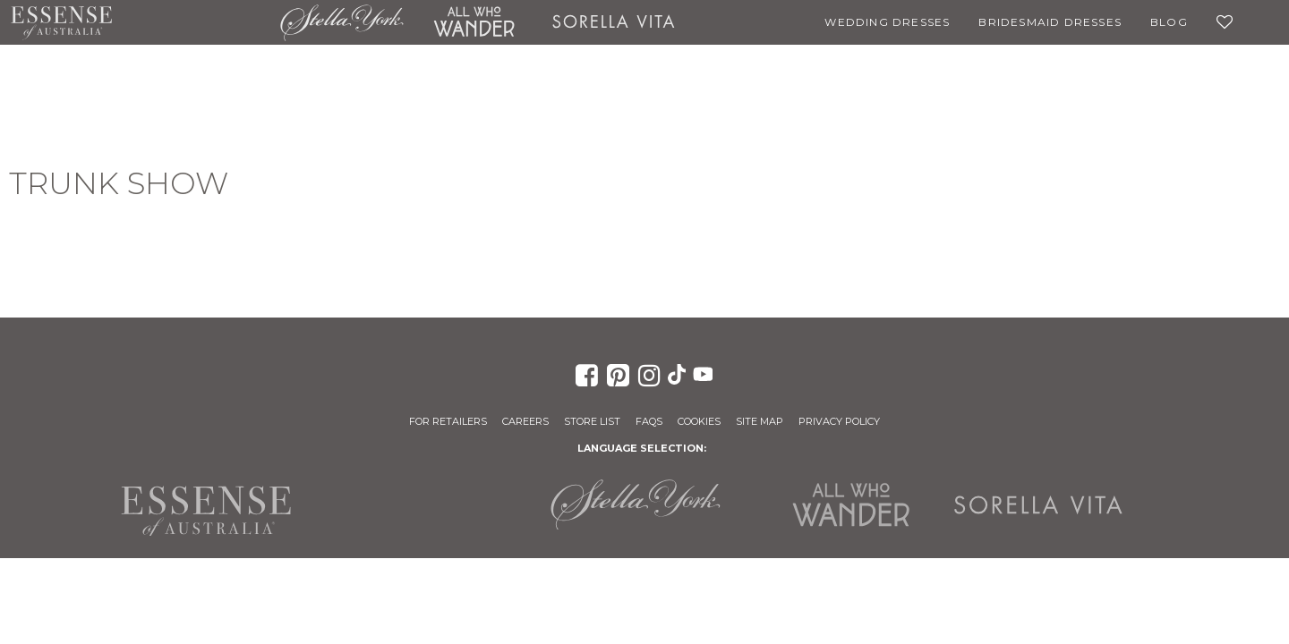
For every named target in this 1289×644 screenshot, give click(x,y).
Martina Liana (196, 22)
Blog (1169, 22)
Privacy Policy (839, 421)
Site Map (759, 421)
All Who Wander (473, 22)
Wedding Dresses (887, 22)
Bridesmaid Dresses (1050, 22)
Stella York (341, 22)
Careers (525, 421)
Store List (592, 421)
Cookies (699, 421)
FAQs (649, 421)
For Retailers (448, 421)
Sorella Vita (614, 22)
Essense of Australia (61, 22)
